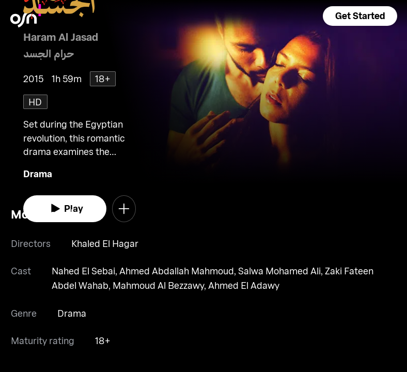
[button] (360, 16)
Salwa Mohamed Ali (279, 270)
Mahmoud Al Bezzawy (158, 285)
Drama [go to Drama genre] (37, 173)
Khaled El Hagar (104, 243)
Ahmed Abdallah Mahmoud (176, 270)
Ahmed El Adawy (243, 285)
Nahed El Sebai (83, 270)
